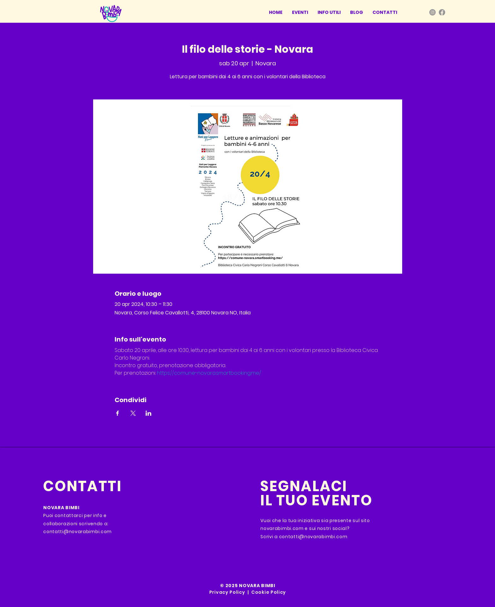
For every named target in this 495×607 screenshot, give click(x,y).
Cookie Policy (268, 592)
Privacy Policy (227, 592)
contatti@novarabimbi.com (77, 531)
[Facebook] (442, 12)
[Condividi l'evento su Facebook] (118, 413)
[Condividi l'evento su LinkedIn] (149, 413)
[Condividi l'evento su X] (133, 413)
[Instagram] (432, 12)
